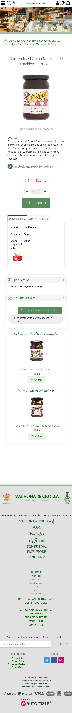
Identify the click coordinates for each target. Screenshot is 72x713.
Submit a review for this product (40, 310)
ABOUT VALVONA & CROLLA (36, 609)
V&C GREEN (36, 613)
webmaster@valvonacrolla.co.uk (36, 686)
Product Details (17, 218)
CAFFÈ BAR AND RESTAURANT (36, 599)
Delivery (33, 218)
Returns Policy (18, 667)
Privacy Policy (18, 661)
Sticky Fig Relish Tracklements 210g (37, 369)
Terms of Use (18, 658)
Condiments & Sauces (38, 40)
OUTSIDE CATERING (36, 617)
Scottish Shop (36, 593)
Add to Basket (36, 202)
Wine (36, 586)
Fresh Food (36, 575)
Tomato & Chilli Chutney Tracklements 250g (37, 425)
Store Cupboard (17, 40)
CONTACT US (36, 624)
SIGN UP (62, 644)
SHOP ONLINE (36, 572)
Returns (44, 218)
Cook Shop (36, 579)
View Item (37, 380)
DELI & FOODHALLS (36, 602)
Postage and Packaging (18, 664)
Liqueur (36, 590)
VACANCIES (36, 621)
